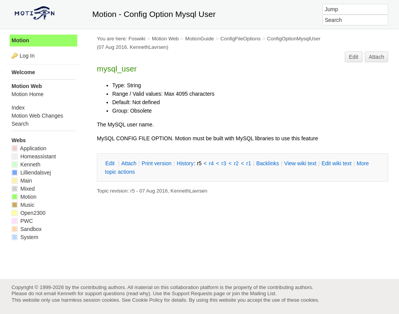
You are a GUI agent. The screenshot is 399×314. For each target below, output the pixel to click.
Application (29, 148)
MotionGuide (199, 39)
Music (23, 205)
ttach (128, 163)
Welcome (23, 72)
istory (185, 163)
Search (20, 124)
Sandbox (27, 229)
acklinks (267, 163)
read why (138, 293)
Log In (27, 56)
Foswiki (136, 39)
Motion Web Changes (37, 116)
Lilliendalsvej (31, 172)
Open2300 (28, 213)
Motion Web (165, 39)
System (25, 237)
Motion (20, 40)
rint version (157, 163)
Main (22, 181)
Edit (353, 57)
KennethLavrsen (148, 47)
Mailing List (262, 293)
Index (18, 108)
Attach (376, 57)
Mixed (23, 189)
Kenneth (26, 164)
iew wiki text (300, 163)
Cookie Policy (147, 300)
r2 (236, 163)
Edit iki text (337, 163)
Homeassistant (34, 156)
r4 (211, 163)
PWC (22, 221)
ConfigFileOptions (240, 39)
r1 (248, 163)
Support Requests (192, 293)
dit (110, 163)
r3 (223, 163)
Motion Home (27, 94)
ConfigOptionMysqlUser (294, 39)
